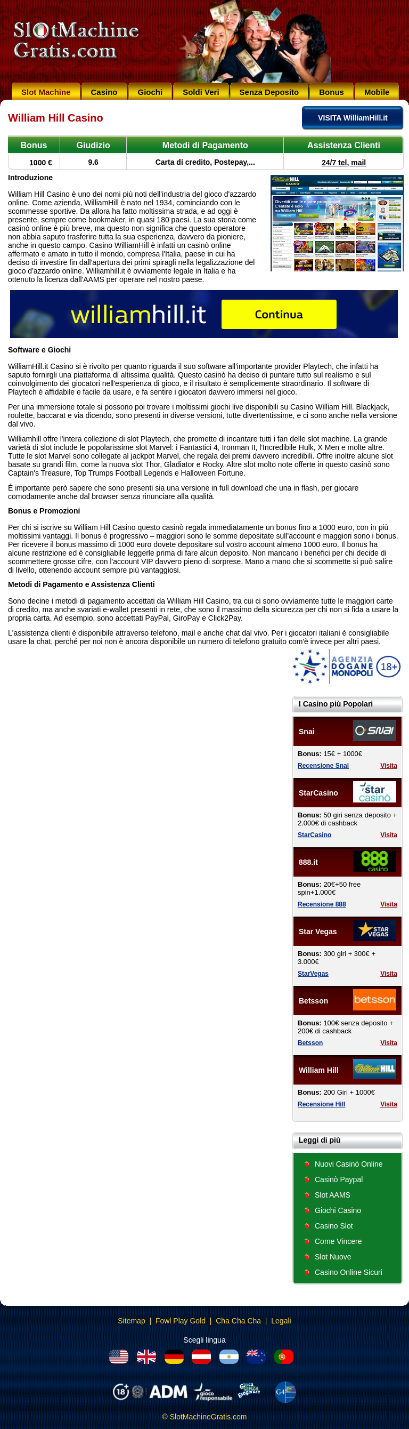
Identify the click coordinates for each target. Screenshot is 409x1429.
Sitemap (131, 1320)
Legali (281, 1320)
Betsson (313, 1001)
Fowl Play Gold (181, 1320)
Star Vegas (318, 931)
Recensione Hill (321, 1104)
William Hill (319, 1070)
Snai (307, 731)
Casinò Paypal (339, 1179)
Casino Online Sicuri (348, 1272)
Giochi (150, 92)
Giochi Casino (338, 1210)
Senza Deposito (269, 92)
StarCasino (318, 793)
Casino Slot (334, 1226)
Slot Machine (46, 92)
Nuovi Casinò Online (349, 1164)
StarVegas (313, 973)
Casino (104, 92)
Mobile (377, 92)
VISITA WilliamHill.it (353, 118)
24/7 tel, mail (344, 162)
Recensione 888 (322, 904)
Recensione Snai (323, 765)
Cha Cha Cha (238, 1320)
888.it (308, 862)
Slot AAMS (332, 1195)
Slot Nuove (333, 1257)
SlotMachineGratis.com (208, 1416)
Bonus (331, 92)
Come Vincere (338, 1241)
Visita (388, 765)
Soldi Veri (201, 92)
